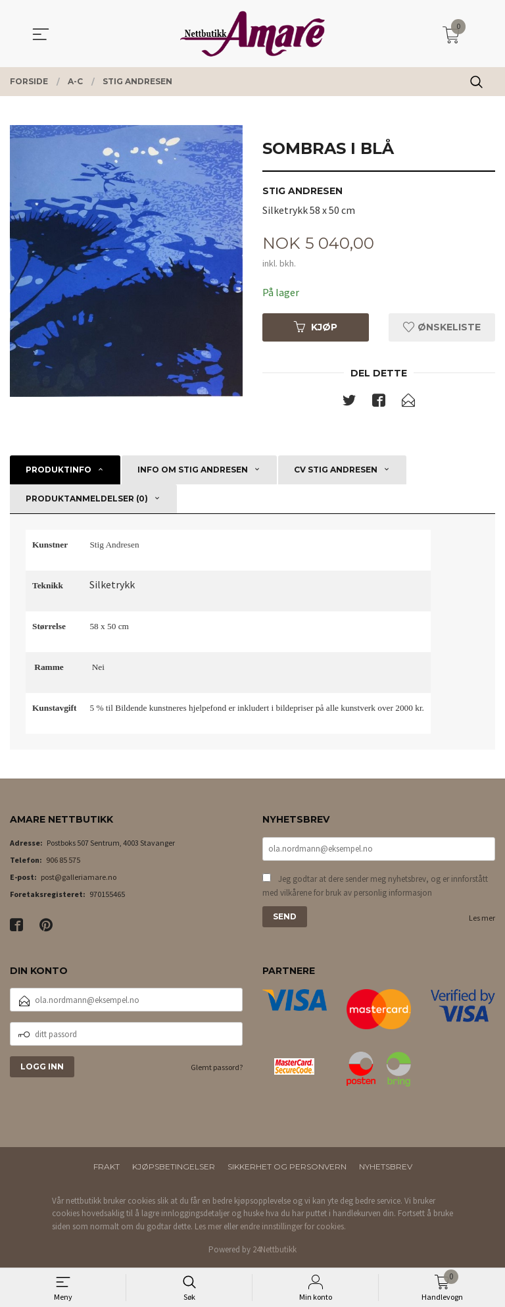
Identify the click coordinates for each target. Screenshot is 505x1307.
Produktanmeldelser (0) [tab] (87, 499)
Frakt (106, 1167)
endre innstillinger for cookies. (293, 1227)
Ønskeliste (442, 327)
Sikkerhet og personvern (287, 1167)
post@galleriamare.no (78, 878)
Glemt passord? (217, 1068)
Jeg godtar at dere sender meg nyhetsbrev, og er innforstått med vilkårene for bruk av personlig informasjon (375, 887)
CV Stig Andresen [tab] (335, 470)
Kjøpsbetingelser (173, 1167)
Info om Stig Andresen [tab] (192, 470)
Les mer (482, 918)
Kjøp (315, 327)
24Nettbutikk (274, 1250)
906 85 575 (63, 860)
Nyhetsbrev (385, 1167)
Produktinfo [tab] (58, 470)
